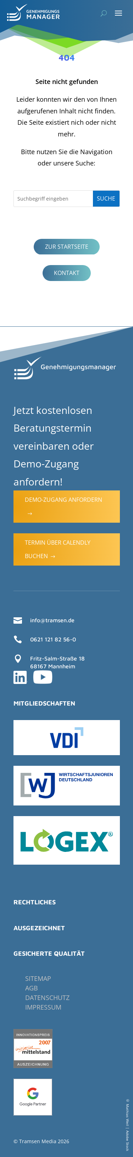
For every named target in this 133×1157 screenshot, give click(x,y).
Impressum (43, 1007)
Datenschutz (47, 997)
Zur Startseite (66, 247)
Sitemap (38, 978)
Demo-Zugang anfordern (63, 506)
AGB (31, 988)
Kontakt (66, 273)
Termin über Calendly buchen (57, 549)
